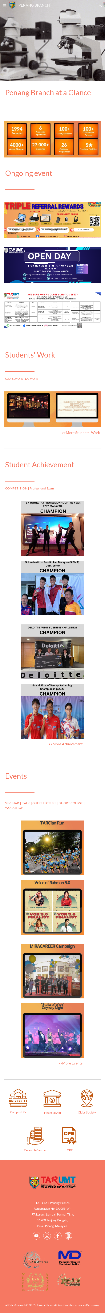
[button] (4, 5)
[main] (53, 99)
